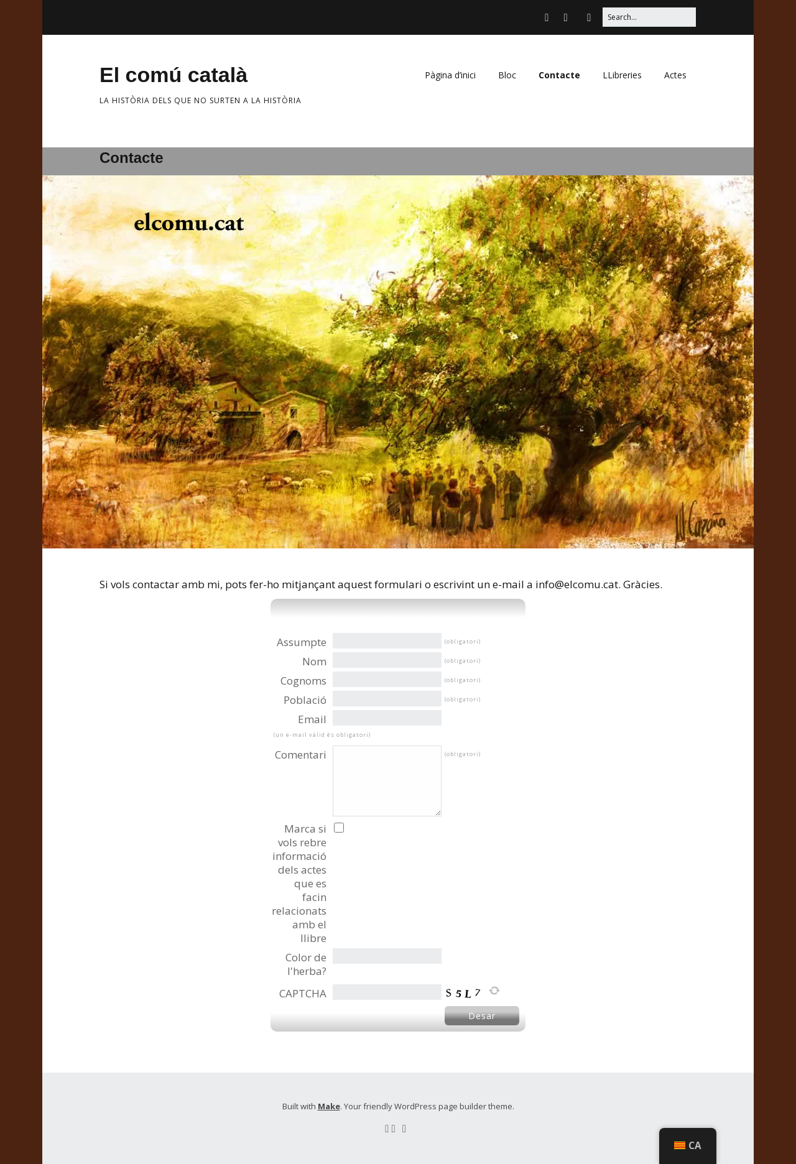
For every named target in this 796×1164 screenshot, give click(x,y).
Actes (675, 75)
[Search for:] (649, 17)
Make (329, 1106)
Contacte (559, 75)
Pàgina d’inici (450, 75)
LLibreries (622, 75)
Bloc (507, 75)
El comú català (174, 74)
